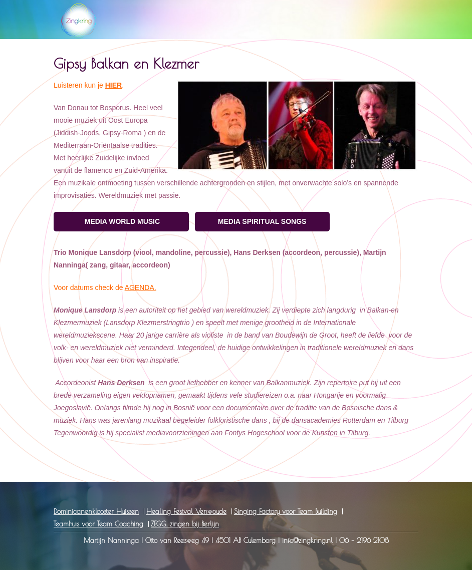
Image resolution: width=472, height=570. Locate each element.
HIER (113, 85)
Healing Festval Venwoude (186, 511)
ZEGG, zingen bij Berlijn (185, 524)
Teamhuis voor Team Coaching (98, 524)
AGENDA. (140, 287)
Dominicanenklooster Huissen (96, 511)
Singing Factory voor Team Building (285, 511)
